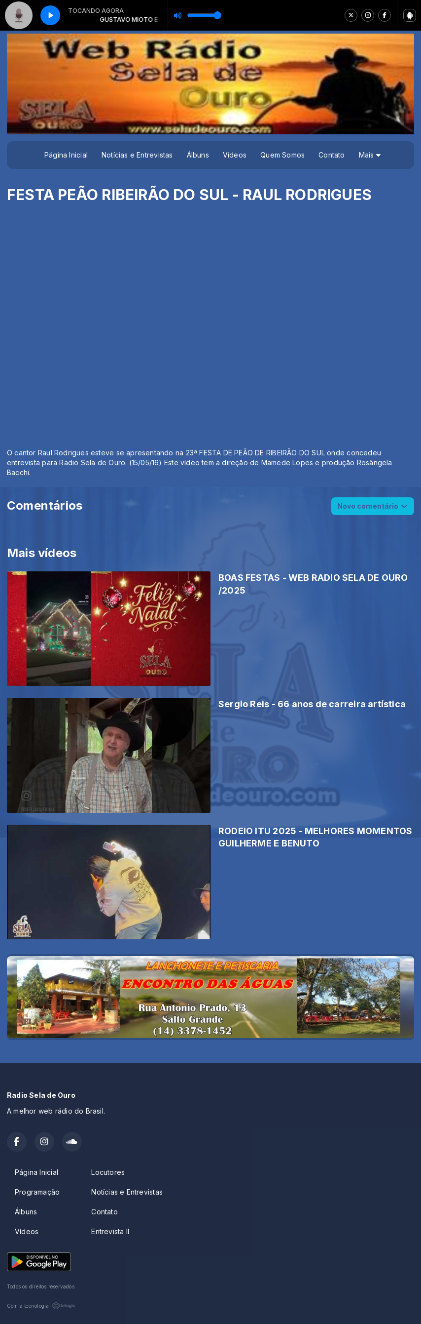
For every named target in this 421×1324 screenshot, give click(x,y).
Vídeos (234, 155)
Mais (370, 155)
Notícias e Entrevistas (137, 155)
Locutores (108, 1172)
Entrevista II (110, 1231)
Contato (331, 155)
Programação (37, 1192)
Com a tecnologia (41, 1305)
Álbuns (198, 155)
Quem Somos (282, 155)
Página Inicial (66, 155)
